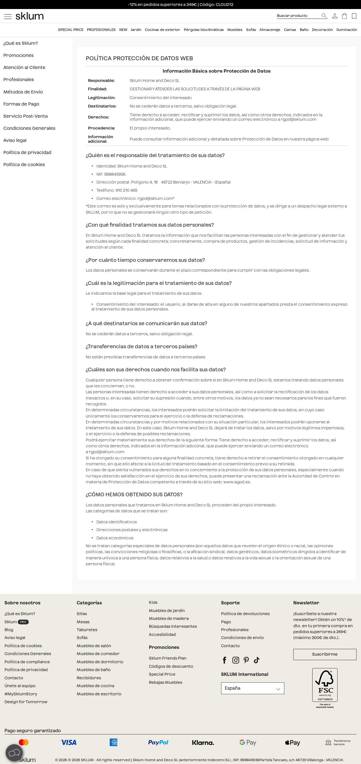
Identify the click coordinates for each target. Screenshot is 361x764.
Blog (9, 629)
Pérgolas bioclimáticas (204, 30)
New (123, 30)
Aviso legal (15, 140)
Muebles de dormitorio (100, 662)
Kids (153, 602)
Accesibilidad (162, 634)
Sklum (17, 622)
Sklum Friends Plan (167, 658)
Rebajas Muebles (165, 682)
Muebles (235, 30)
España (232, 688)
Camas (290, 30)
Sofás (251, 30)
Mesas (83, 622)
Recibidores (89, 678)
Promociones (18, 55)
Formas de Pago (21, 104)
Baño (304, 30)
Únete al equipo (20, 685)
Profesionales (101, 30)
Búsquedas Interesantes (173, 626)
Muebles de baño (94, 669)
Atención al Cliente (24, 67)
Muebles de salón (94, 646)
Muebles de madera (169, 618)
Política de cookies (24, 164)
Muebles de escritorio (99, 694)
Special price (70, 30)
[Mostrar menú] (8, 16)
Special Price (162, 674)
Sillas (82, 613)
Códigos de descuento (171, 666)
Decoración (322, 30)
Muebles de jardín (167, 610)
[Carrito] (344, 16)
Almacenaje (269, 30)
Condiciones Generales (29, 128)
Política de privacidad (27, 152)
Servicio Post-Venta (25, 116)
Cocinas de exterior (162, 30)
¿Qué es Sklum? (20, 43)
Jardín (136, 30)
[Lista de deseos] (354, 16)
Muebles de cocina (95, 685)
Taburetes (87, 629)
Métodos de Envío (23, 92)
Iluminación (346, 30)
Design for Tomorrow (26, 702)
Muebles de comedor (98, 653)
